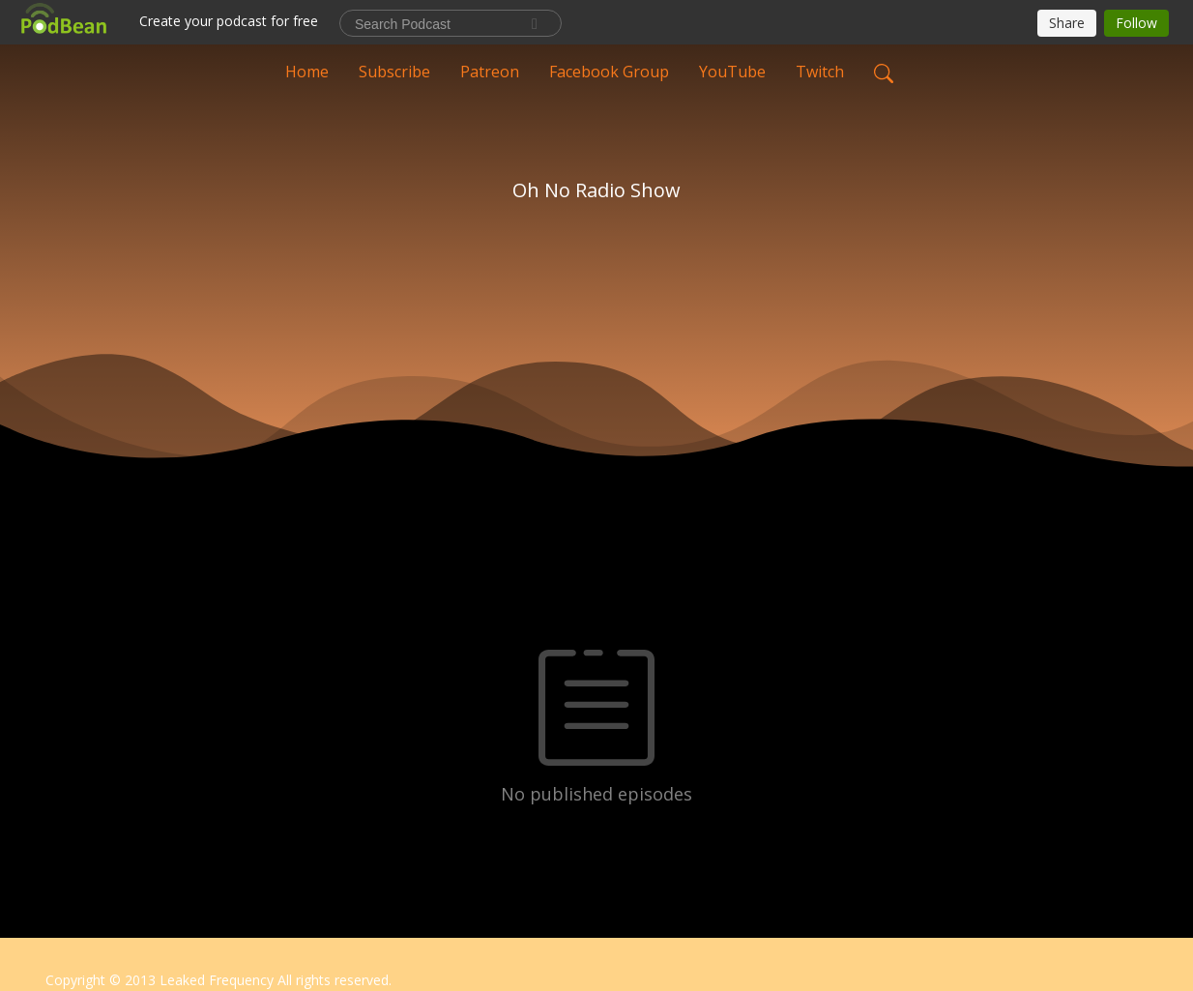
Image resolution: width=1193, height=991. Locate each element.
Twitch (820, 71)
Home (307, 71)
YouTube (732, 71)
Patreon (489, 71)
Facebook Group (609, 71)
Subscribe (394, 71)
